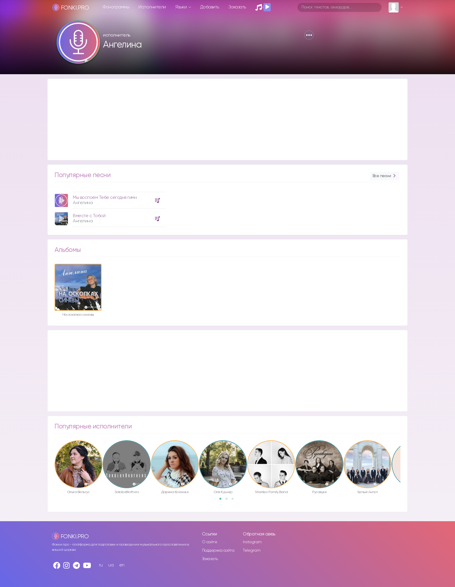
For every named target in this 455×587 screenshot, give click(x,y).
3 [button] (234, 501)
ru (101, 565)
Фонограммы (116, 7)
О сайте (209, 542)
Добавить (209, 7)
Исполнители (152, 7)
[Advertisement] (222, 119)
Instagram (252, 542)
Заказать (237, 7)
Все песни (385, 176)
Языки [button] (181, 7)
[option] (109, 207)
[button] (309, 35)
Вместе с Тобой (89, 216)
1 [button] (222, 501)
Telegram (251, 550)
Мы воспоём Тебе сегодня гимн (105, 197)
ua (110, 565)
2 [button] (228, 501)
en (121, 565)
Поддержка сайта (218, 550)
